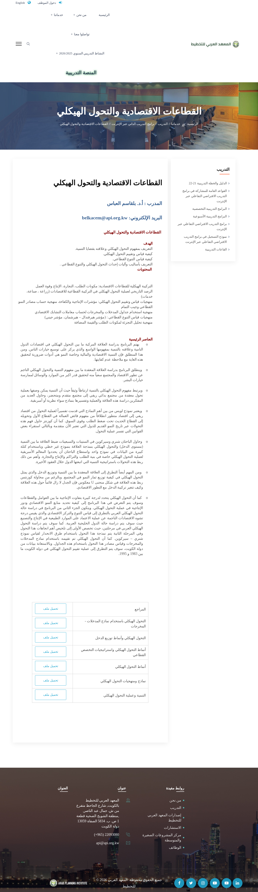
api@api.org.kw (107, 837)
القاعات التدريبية (216, 244)
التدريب (175, 802)
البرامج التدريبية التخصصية (209, 203)
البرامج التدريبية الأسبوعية (210, 211)
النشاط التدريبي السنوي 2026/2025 (82, 41)
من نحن (95, 17)
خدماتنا (76, 17)
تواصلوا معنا (54, 17)
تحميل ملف (50, 603)
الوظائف (175, 842)
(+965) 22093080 (106, 829)
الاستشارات (172, 822)
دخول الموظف (50, 3)
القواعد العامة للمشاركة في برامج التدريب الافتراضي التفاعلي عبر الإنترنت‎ (204, 190)
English (21, 3)
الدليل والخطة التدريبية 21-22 (208, 178)
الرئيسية (113, 17)
